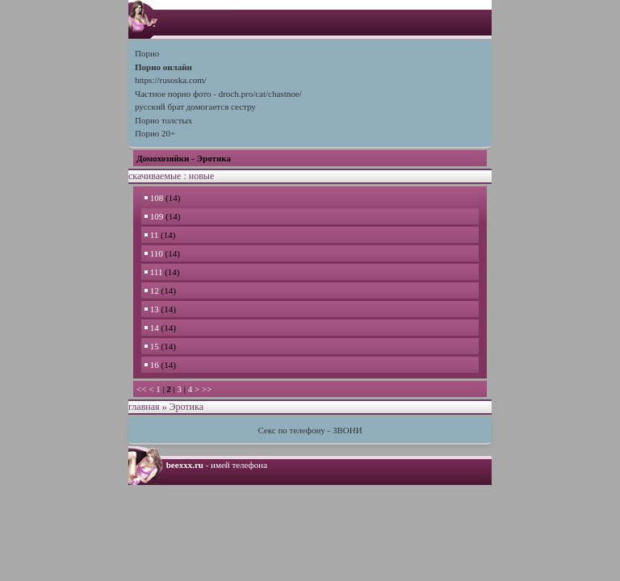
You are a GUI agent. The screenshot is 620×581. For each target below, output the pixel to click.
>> (207, 389)
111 (155, 272)
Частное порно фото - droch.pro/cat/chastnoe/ (218, 93)
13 (153, 309)
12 (153, 290)
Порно (147, 53)
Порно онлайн (163, 67)
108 (155, 198)
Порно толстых (163, 120)
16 (153, 365)
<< (141, 389)
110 (155, 253)
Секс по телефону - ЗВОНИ (310, 430)
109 (155, 216)
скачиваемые (154, 176)
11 (153, 235)
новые (201, 176)
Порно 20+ (155, 133)
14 (153, 327)
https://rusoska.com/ (171, 80)
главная (144, 406)
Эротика (186, 406)
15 (153, 346)
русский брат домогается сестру (195, 106)
